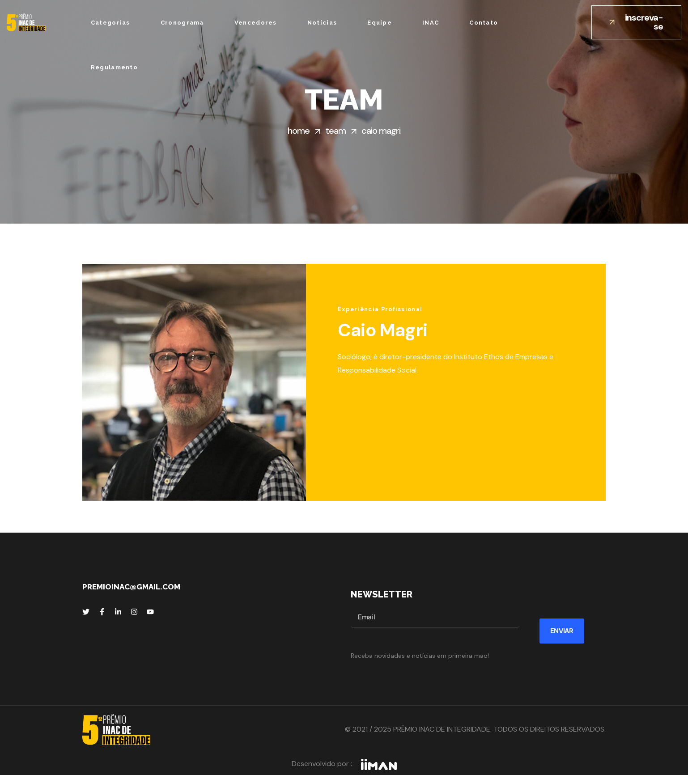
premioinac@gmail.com (131, 586)
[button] (636, 22)
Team (335, 130)
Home (299, 130)
